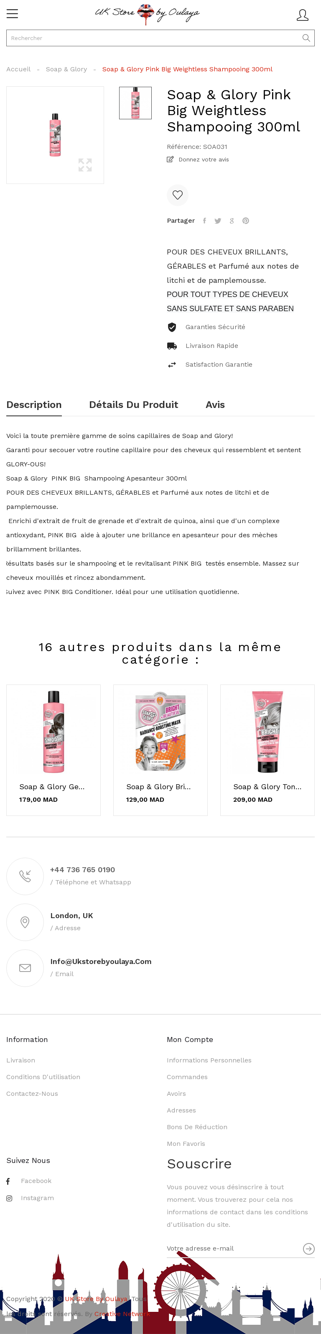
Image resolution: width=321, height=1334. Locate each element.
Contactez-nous (32, 1093)
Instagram (37, 1198)
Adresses (181, 1110)
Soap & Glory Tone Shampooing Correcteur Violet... (267, 787)
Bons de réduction (197, 1127)
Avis (215, 405)
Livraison (20, 1060)
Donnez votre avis (202, 159)
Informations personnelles (209, 1060)
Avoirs (176, 1093)
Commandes (187, 1077)
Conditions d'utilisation (43, 1077)
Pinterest (245, 220)
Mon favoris (186, 1144)
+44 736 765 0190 (82, 869)
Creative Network (122, 1314)
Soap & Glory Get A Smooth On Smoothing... (53, 787)
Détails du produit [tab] (133, 405)
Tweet (218, 220)
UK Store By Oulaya (96, 1299)
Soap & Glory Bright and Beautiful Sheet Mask (160, 787)
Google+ (232, 220)
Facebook (36, 1181)
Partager (204, 220)
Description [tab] (34, 405)
